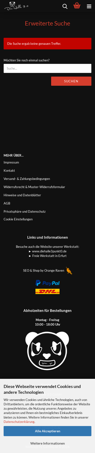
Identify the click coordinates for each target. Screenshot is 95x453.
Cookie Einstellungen (18, 219)
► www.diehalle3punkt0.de (47, 251)
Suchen (71, 81)
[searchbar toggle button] (65, 6)
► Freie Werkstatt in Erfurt (47, 256)
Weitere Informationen (47, 443)
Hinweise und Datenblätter (22, 195)
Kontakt (9, 170)
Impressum (11, 162)
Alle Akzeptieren (47, 431)
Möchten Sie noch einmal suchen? (26, 60)
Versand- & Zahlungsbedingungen (27, 179)
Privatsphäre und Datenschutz (25, 211)
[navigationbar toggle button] (89, 6)
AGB (7, 203)
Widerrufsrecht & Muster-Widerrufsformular (34, 187)
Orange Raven (58, 270)
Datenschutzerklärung (19, 422)
